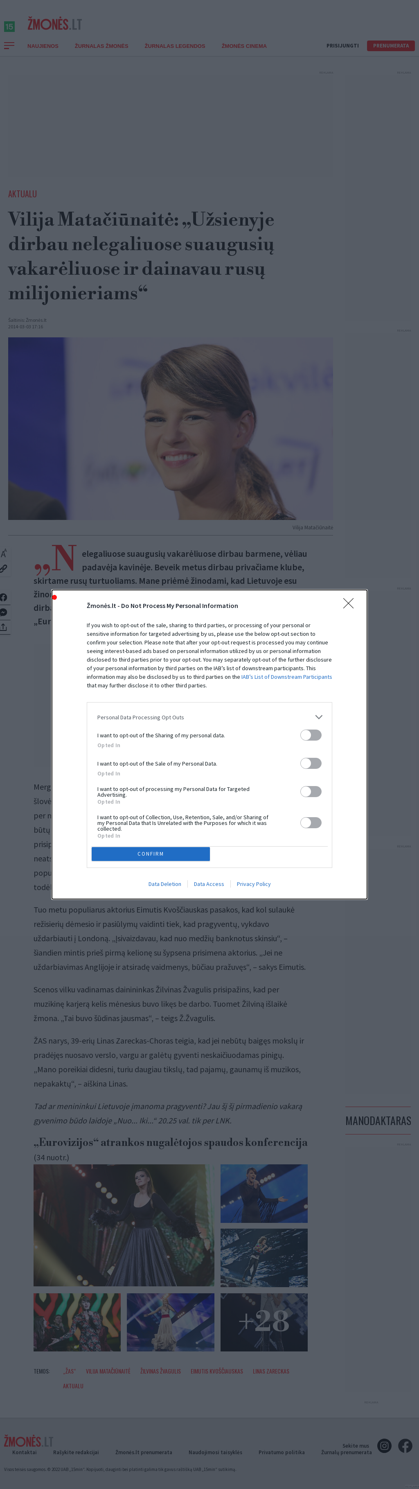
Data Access (209, 827)
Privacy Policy (254, 827)
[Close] (351, 663)
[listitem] (209, 774)
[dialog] (209, 744)
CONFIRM (153, 794)
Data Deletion (165, 827)
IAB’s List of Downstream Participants (286, 734)
